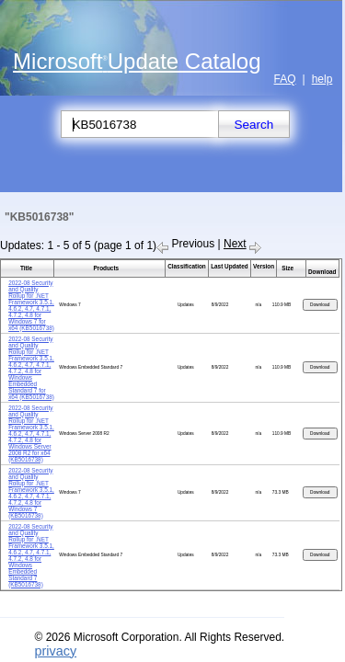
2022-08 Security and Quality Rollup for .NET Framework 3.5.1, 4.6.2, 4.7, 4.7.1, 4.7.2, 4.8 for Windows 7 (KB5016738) (31, 493)
